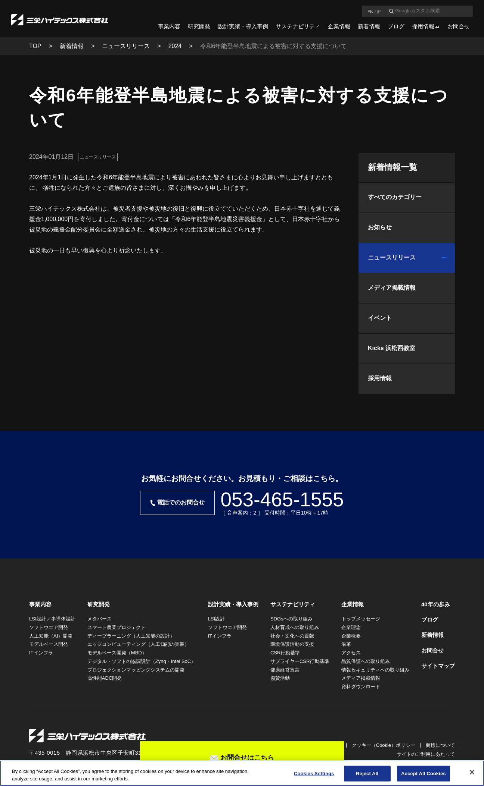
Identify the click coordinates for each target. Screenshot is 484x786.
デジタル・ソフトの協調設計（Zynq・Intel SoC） (141, 661)
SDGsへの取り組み (291, 619)
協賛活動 (280, 678)
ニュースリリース (126, 46)
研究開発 (199, 26)
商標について (440, 745)
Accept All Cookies (423, 776)
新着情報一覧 (392, 167)
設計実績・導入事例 (243, 26)
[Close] (472, 775)
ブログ (396, 26)
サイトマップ (438, 666)
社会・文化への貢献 (292, 636)
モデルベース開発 (48, 644)
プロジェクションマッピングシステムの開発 (135, 670)
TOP (35, 46)
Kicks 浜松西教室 (391, 348)
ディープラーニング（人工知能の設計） (131, 636)
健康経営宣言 (285, 670)
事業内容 (169, 26)
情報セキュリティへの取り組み (375, 670)
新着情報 (369, 26)
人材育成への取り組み (294, 627)
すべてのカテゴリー (395, 197)
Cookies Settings (314, 776)
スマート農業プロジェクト (116, 627)
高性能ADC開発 (104, 678)
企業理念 (351, 627)
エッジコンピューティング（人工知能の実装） (138, 644)
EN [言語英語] (370, 11)
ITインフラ (41, 652)
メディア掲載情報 (392, 287)
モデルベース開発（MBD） (117, 652)
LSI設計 (216, 619)
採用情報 (423, 26)
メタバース (99, 619)
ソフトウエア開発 (48, 627)
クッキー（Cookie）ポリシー (383, 745)
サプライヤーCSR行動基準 (299, 661)
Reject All (367, 776)
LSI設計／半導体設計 (52, 619)
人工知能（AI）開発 (50, 636)
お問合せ (458, 26)
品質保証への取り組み (365, 661)
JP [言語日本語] (379, 11)
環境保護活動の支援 (292, 644)
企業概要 (351, 636)
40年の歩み (435, 604)
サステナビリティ (298, 26)
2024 (175, 46)
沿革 (346, 644)
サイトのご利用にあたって (426, 754)
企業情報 (339, 26)
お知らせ (380, 227)
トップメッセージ (360, 619)
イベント (380, 318)
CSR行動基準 (285, 652)
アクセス (351, 652)
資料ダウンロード (360, 686)
